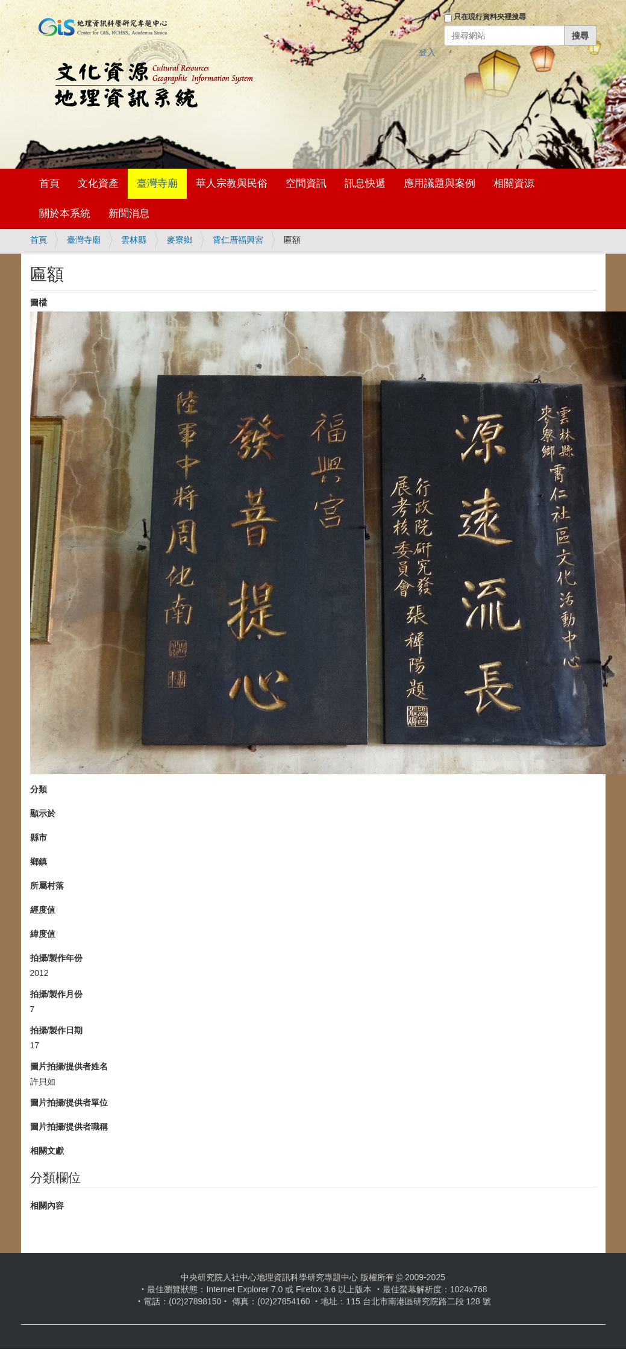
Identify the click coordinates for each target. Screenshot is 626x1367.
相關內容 (47, 1205)
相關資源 (513, 183)
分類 (38, 789)
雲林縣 (133, 240)
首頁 (49, 183)
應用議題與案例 (439, 183)
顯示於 (42, 813)
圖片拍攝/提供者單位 (69, 1102)
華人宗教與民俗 (232, 183)
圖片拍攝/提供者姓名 (69, 1066)
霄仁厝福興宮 (238, 240)
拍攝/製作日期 (56, 1030)
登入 (427, 52)
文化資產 (98, 183)
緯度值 (42, 934)
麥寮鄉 (179, 240)
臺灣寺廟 (157, 183)
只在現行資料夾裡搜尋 (490, 17)
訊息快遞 (365, 183)
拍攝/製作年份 (56, 958)
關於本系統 (64, 213)
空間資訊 (306, 183)
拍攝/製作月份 (56, 994)
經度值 (42, 910)
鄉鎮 (38, 861)
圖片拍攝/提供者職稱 (69, 1126)
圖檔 (38, 302)
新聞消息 (128, 213)
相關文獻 (47, 1151)
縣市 (38, 837)
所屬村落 (47, 885)
